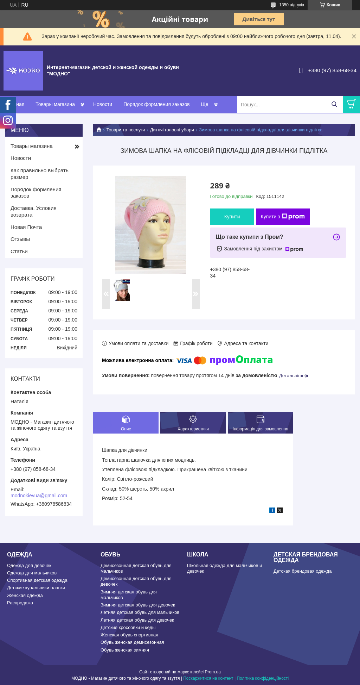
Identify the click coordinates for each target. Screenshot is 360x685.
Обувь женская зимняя (125, 650)
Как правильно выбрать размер (40, 173)
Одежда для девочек (29, 565)
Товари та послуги (125, 129)
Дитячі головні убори (172, 129)
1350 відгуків (291, 4)
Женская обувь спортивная (129, 634)
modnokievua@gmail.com (39, 495)
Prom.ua (213, 672)
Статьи (19, 251)
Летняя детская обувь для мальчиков (140, 612)
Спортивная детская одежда (37, 580)
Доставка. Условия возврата (34, 211)
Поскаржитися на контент (208, 678)
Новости (102, 104)
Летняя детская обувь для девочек (137, 620)
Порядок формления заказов (156, 104)
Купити (232, 216)
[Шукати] (334, 104)
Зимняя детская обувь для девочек (138, 605)
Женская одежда (25, 595)
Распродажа (20, 602)
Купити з (283, 216)
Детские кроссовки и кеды (128, 627)
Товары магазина (55, 104)
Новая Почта (26, 227)
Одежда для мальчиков (32, 572)
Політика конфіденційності (263, 678)
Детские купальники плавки (36, 587)
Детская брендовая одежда (303, 571)
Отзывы (20, 239)
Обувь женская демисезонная (132, 642)
